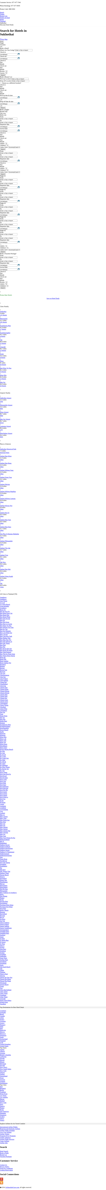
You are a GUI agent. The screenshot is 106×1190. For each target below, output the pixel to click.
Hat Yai (2, 717)
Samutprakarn (4, 930)
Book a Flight (4, 1153)
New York (3, 1071)
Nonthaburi (3, 866)
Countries (3, 1011)
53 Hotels (3, 343)
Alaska (2, 1049)
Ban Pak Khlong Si (6, 641)
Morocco (3, 1034)
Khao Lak (3, 739)
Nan (1, 857)
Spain (2, 1037)
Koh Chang (3, 772)
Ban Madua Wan (5, 638)
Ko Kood (3, 755)
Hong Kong (3, 1094)
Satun (2, 937)
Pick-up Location (5, 79)
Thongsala (3, 983)
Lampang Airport (5, 426)
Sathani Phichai (5, 484)
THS (1, 401)
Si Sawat (2, 942)
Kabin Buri (3, 721)
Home (2, 19)
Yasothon (3, 1004)
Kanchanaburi (4, 728)
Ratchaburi (3, 914)
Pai (1, 868)
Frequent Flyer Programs (8, 1136)
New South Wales (5, 1069)
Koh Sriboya (4, 797)
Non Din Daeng (5, 862)
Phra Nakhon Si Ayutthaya (8, 892)
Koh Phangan (4, 786)
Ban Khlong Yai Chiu (7, 627)
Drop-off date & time (6, 101)
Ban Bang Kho (4, 615)
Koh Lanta (3, 779)
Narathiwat (3, 861)
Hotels (2, 12)
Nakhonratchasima (6, 855)
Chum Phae (3, 709)
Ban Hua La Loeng (6, 624)
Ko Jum (2, 753)
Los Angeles (4, 1097)
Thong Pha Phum (5, 979)
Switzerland (3, 1039)
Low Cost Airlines (5, 1132)
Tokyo (2, 1118)
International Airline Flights (9, 1127)
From (1, 117)
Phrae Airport (4, 412)
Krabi (2, 801)
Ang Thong (3, 601)
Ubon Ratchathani (5, 990)
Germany (3, 1021)
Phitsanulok (3, 319)
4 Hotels (2, 336)
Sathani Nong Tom (6, 477)
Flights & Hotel (5, 18)
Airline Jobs (4, 1143)
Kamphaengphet (5, 333)
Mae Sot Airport (5, 419)
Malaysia (3, 1030)
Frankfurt (3, 1092)
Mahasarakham (5, 839)
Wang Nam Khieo (5, 1000)
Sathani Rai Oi (4, 513)
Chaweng (3, 686)
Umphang (3, 995)
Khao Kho (3, 375)
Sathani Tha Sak (5, 548)
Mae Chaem (4, 816)
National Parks (4, 452)
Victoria (2, 1079)
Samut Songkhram (6, 928)
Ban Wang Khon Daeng (7, 656)
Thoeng (2, 976)
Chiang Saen (4, 700)
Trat (1, 988)
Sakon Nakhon (4, 923)
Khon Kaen (3, 744)
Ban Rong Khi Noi (6, 649)
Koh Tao (2, 799)
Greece (2, 1023)
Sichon (2, 947)
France (2, 1019)
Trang (2, 986)
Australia (3, 1012)
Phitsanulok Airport (6, 405)
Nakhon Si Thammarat (7, 852)
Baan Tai (3, 610)
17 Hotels (3, 329)
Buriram (2, 671)
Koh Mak (3, 783)
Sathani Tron (4, 555)
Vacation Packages (6, 1156)
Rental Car (3, 1155)
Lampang (3, 806)
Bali (1, 1087)
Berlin (2, 1090)
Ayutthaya (3, 608)
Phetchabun (3, 885)
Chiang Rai (3, 698)
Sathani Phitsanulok (6, 541)
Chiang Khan (4, 689)
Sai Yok (2, 921)
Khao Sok (3, 740)
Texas (2, 1078)
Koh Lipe (3, 781)
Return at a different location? (11, 83)
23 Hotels (3, 350)
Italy (1, 1028)
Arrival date (4, 128)
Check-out (3, 56)
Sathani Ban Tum (5, 520)
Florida (2, 1058)
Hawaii (2, 1060)
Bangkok (3, 664)
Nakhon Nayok (5, 845)
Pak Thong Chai (5, 871)
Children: (3, 145)
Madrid (2, 1101)
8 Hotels (2, 357)
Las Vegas (3, 1095)
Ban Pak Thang (5, 643)
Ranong (2, 912)
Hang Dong (3, 716)
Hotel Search (4, 1151)
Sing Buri (3, 949)
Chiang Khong (4, 691)
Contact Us (3, 1165)
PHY (1, 437)
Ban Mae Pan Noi (5, 640)
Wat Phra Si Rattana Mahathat (9, 534)
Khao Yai (3, 742)
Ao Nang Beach (5, 604)
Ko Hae (2, 751)
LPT (1, 430)
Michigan (3, 1064)
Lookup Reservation (6, 1170)
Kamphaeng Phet (5, 326)
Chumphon (3, 710)
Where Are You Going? (7, 50)
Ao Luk (2, 603)
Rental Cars (3, 16)
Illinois (2, 1062)
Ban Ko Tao (4, 629)
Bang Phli (3, 659)
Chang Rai (3, 682)
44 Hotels (3, 364)
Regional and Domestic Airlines (10, 1129)
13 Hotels (3, 379)
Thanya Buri (4, 974)
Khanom (2, 733)
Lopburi (2, 813)
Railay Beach (4, 910)
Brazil (2, 1014)
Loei (1, 811)
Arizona (2, 1053)
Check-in (3, 52)
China (2, 1018)
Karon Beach (4, 730)
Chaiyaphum (4, 680)
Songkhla (3, 954)
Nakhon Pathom (5, 847)
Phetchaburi (3, 887)
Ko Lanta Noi (4, 758)
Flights (2, 14)
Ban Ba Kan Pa (5, 611)
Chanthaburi (4, 684)
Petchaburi (3, 878)
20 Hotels (3, 386)
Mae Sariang (4, 832)
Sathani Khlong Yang (6, 470)
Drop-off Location (5, 81)
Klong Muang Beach (6, 749)
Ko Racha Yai (4, 769)
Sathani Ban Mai (5, 569)
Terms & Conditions (6, 1168)
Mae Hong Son (5, 820)
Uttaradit (3, 347)
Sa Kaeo (2, 919)
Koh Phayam (4, 788)
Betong (2, 668)
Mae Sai (2, 824)
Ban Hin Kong (4, 622)
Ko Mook (3, 762)
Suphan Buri (4, 960)
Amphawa (3, 597)
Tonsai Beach (4, 984)
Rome (2, 1110)
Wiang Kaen (4, 1002)
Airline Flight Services (7, 1139)
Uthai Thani (4, 997)
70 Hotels (3, 372)
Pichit (2, 354)
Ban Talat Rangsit (5, 652)
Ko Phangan (4, 765)
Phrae (2, 361)
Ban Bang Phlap (5, 617)
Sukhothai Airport (5, 398)
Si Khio (2, 938)
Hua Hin (2, 719)
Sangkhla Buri (4, 931)
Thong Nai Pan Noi (6, 977)
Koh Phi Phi (4, 790)
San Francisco (4, 1111)
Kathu (2, 732)
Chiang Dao (4, 687)
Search (3, 75)
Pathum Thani (4, 873)
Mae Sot (2, 382)
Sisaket (2, 953)
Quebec (2, 1074)
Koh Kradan (4, 778)
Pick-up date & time (6, 95)
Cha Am (2, 673)
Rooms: (2, 71)
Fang (1, 714)
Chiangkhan (4, 703)
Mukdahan (3, 843)
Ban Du (2, 620)
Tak (1, 340)
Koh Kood (3, 776)
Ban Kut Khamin (5, 631)
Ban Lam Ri (4, 634)
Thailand (3, 21)
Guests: (2, 73)
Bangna (2, 666)
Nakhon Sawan (5, 850)
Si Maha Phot (4, 940)
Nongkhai (3, 864)
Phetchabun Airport (6, 433)
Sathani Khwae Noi (6, 506)
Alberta (2, 1051)
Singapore (3, 1035)
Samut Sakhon (4, 926)
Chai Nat (3, 677)
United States (4, 1046)
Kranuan (2, 802)
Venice (2, 1120)
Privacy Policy (4, 1167)
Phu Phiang (3, 896)
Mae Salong (4, 827)
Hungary (2, 1025)
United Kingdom (5, 1044)
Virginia (2, 1081)
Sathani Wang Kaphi (6, 576)
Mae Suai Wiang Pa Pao (7, 838)
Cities (2, 587)
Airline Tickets (4, 1134)
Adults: (2, 143)
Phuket (2, 898)
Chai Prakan (4, 679)
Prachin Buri (4, 901)
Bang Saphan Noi (5, 663)
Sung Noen (3, 958)
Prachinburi (3, 903)
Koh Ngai (3, 785)
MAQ (2, 423)
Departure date (4, 124)
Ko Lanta (3, 756)
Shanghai (3, 1113)
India (1, 1026)
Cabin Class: (4, 147)
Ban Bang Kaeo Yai (6, 613)
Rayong (2, 915)
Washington (3, 1083)
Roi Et (2, 917)
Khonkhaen (3, 746)
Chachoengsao (4, 675)
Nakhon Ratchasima (6, 848)
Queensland (3, 1076)
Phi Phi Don (4, 889)
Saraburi (2, 935)
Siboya (2, 946)
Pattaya (2, 877)
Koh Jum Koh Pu (5, 774)
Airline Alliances (5, 1137)
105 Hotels (3, 322)
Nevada (2, 1065)
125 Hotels (3, 315)
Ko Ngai (2, 763)
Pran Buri (3, 908)
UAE (1, 1042)
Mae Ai (2, 815)
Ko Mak (2, 760)
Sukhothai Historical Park (8, 449)
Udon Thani (4, 991)
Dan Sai (2, 712)
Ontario (2, 1072)
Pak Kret (2, 869)
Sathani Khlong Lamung (7, 498)
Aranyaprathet (4, 606)
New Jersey (3, 1067)
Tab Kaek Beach (5, 967)
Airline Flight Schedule (7, 1130)
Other (2, 460)
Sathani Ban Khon (5, 456)
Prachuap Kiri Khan (6, 907)
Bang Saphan (4, 661)
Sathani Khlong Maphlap (8, 491)
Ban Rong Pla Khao (6, 650)
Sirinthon (3, 951)
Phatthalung (3, 882)
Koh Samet (3, 792)
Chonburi (3, 707)
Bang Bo (2, 657)
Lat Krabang (4, 809)
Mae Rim (3, 822)
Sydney (2, 1117)
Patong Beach (4, 875)
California (3, 1057)
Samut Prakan (4, 924)
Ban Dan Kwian (5, 618)
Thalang (2, 972)
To (1, 120)
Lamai (2, 804)
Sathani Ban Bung (5, 463)
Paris (1, 1104)
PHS (1, 408)
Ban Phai (3, 645)
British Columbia (5, 1055)
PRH (1, 416)
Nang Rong (3, 859)
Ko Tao (2, 770)
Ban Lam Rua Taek (6, 636)
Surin (1, 965)
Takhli (2, 970)
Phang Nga (3, 880)
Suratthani (3, 961)
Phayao (2, 884)
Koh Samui (3, 793)
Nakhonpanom (4, 854)
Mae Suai (3, 836)
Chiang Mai (3, 694)
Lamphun (3, 808)
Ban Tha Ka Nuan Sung (7, 654)
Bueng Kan (3, 670)
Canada (2, 1016)
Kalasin (2, 723)
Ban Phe (2, 647)
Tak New (3, 562)
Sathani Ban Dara (5, 527)
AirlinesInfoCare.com (12, 1187)
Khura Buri (3, 748)
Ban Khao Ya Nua (5, 368)
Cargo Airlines (4, 1141)
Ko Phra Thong (5, 767)
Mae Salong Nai (5, 831)
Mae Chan (3, 818)
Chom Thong (4, 705)
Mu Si (2, 841)
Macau (2, 1099)
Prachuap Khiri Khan (6, 905)
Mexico (2, 1032)
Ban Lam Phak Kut (6, 633)
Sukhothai (3, 311)
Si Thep (2, 944)
